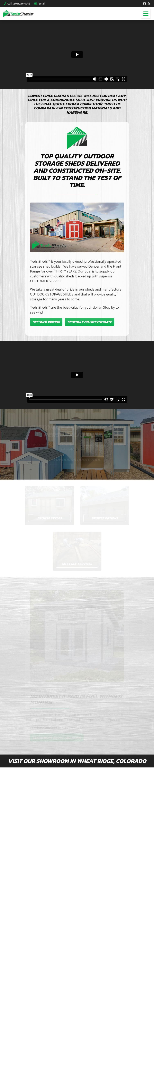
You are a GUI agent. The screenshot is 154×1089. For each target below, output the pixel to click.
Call (16, 3)
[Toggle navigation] (146, 14)
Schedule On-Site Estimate (89, 321)
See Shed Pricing (46, 321)
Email (39, 3)
